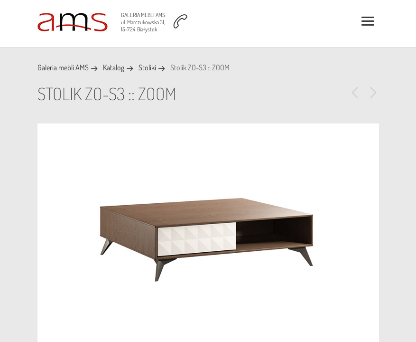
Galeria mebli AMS (63, 67)
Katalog (113, 67)
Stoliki (147, 67)
